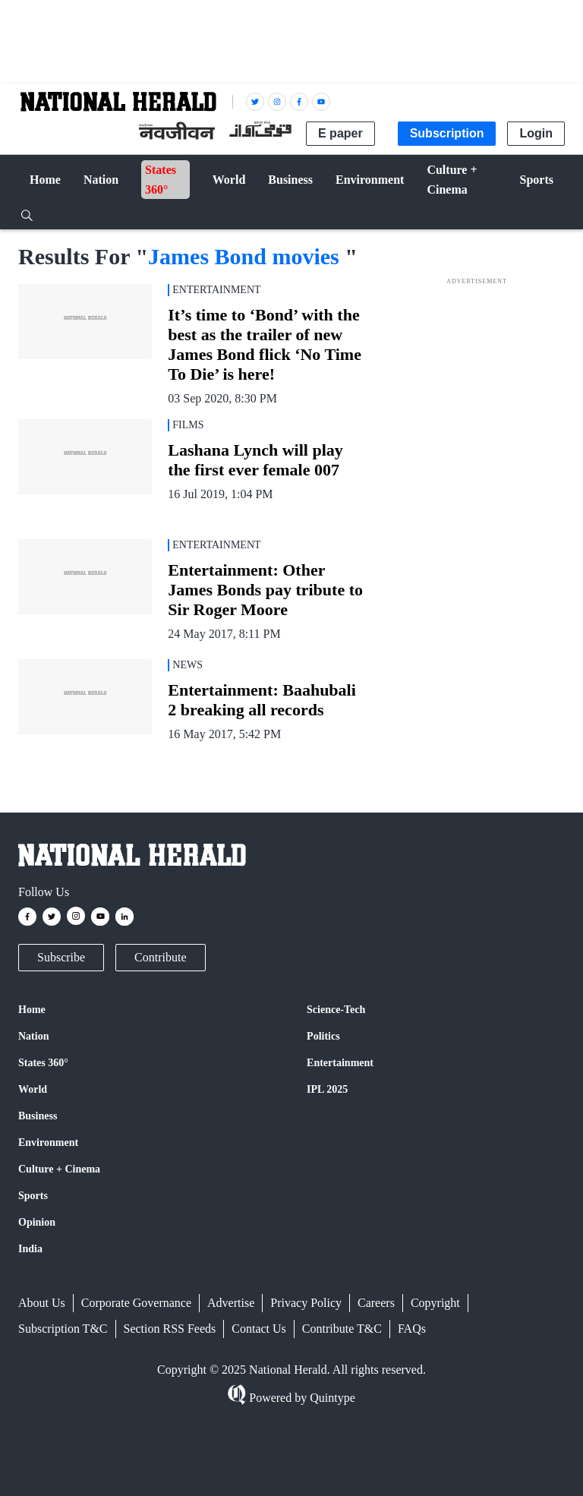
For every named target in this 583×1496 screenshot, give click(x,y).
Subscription (447, 133)
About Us (41, 1302)
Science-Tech (336, 1009)
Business (37, 1116)
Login (536, 133)
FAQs (412, 1328)
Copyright (435, 1302)
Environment (48, 1142)
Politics (323, 1036)
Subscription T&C (63, 1328)
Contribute (160, 957)
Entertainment (340, 1062)
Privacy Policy (306, 1302)
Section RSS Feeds (170, 1328)
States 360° (43, 1062)
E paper (340, 133)
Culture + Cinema (59, 1169)
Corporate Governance (136, 1302)
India (30, 1249)
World (32, 1089)
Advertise (230, 1302)
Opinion (36, 1222)
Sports (33, 1195)
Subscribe (61, 957)
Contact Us (259, 1328)
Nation (33, 1036)
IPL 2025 (327, 1089)
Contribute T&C (342, 1328)
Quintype (331, 1397)
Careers (376, 1302)
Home (32, 1009)
